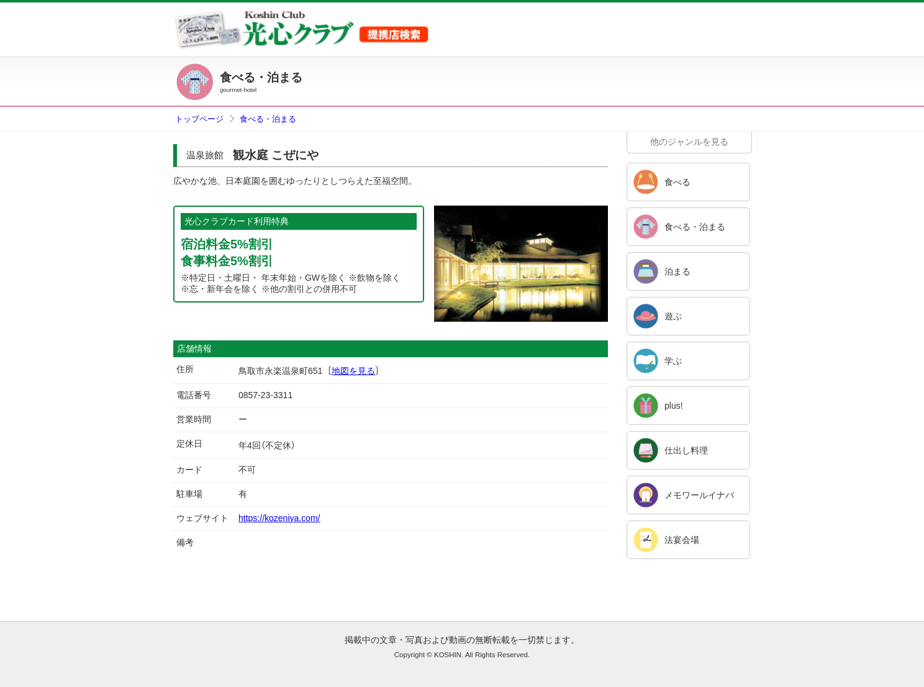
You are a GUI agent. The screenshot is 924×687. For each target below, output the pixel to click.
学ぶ (673, 360)
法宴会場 (681, 539)
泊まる (677, 271)
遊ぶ (673, 316)
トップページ (199, 119)
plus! (673, 405)
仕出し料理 (686, 450)
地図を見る (353, 371)
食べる (677, 182)
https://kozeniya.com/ (279, 518)
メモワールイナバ (699, 495)
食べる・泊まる (268, 119)
